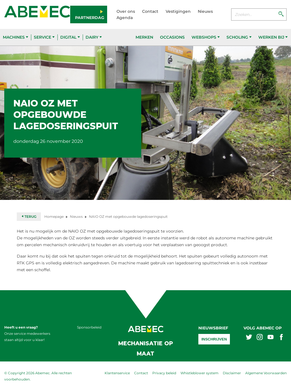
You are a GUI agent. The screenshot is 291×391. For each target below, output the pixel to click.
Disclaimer (232, 373)
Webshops (206, 37)
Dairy (94, 37)
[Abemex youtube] (270, 338)
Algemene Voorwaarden (266, 373)
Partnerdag (89, 17)
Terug (29, 216)
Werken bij (273, 37)
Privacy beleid (164, 373)
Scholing (238, 37)
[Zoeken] (281, 14)
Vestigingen (178, 11)
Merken (144, 37)
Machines (15, 37)
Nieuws (205, 11)
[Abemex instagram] (260, 338)
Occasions (172, 37)
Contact (150, 11)
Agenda (125, 17)
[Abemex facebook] (281, 338)
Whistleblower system (199, 373)
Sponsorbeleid (89, 327)
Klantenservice (117, 373)
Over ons (126, 11)
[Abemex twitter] (249, 338)
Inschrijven (214, 339)
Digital (70, 37)
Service (44, 37)
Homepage (54, 216)
